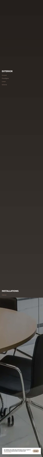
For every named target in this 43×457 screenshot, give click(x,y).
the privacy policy (7, 452)
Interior (4, 413)
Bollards (4, 203)
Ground (4, 193)
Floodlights (5, 196)
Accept (36, 451)
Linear (4, 199)
